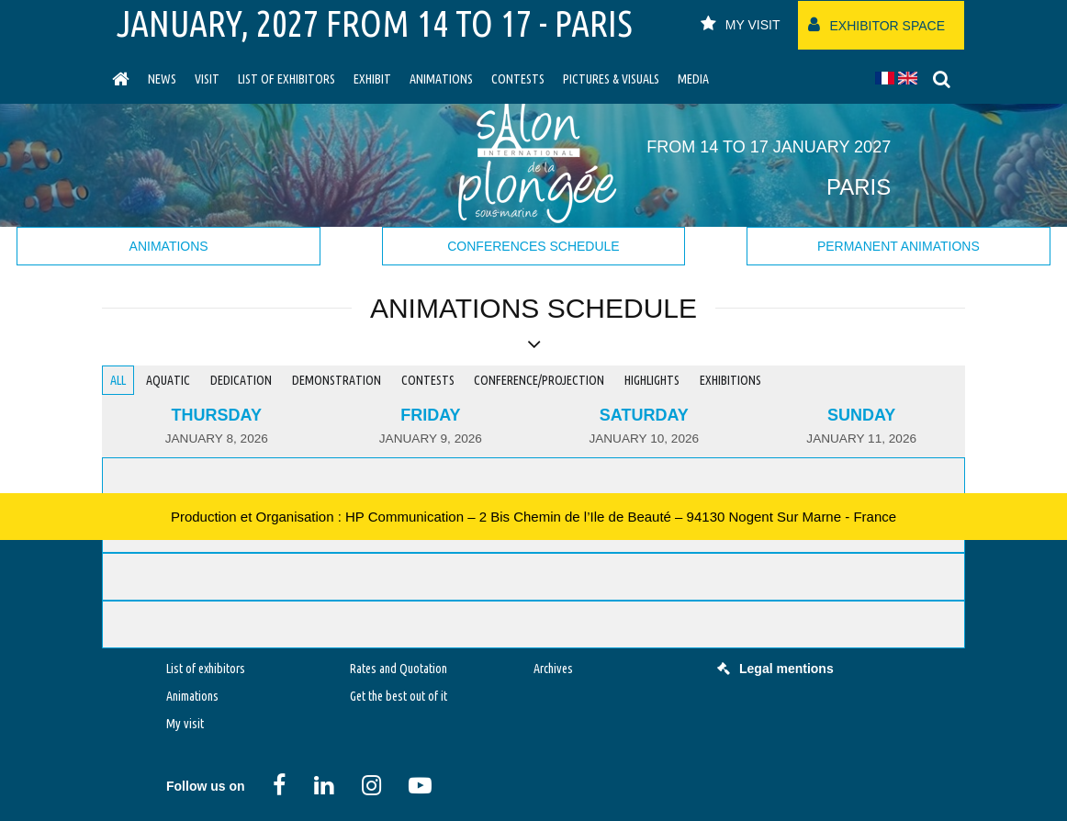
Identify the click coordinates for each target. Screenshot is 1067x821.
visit (207, 79)
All (118, 380)
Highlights (652, 380)
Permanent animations (898, 246)
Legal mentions (775, 668)
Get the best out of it (398, 696)
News (162, 79)
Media (693, 79)
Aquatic (168, 380)
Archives (553, 668)
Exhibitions (730, 380)
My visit (185, 723)
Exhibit (372, 79)
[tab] (216, 426)
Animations (441, 79)
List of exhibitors (286, 79)
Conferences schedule (533, 246)
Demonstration (336, 380)
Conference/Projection (539, 380)
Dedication (241, 380)
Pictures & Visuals (611, 79)
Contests (518, 79)
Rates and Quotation (398, 668)
